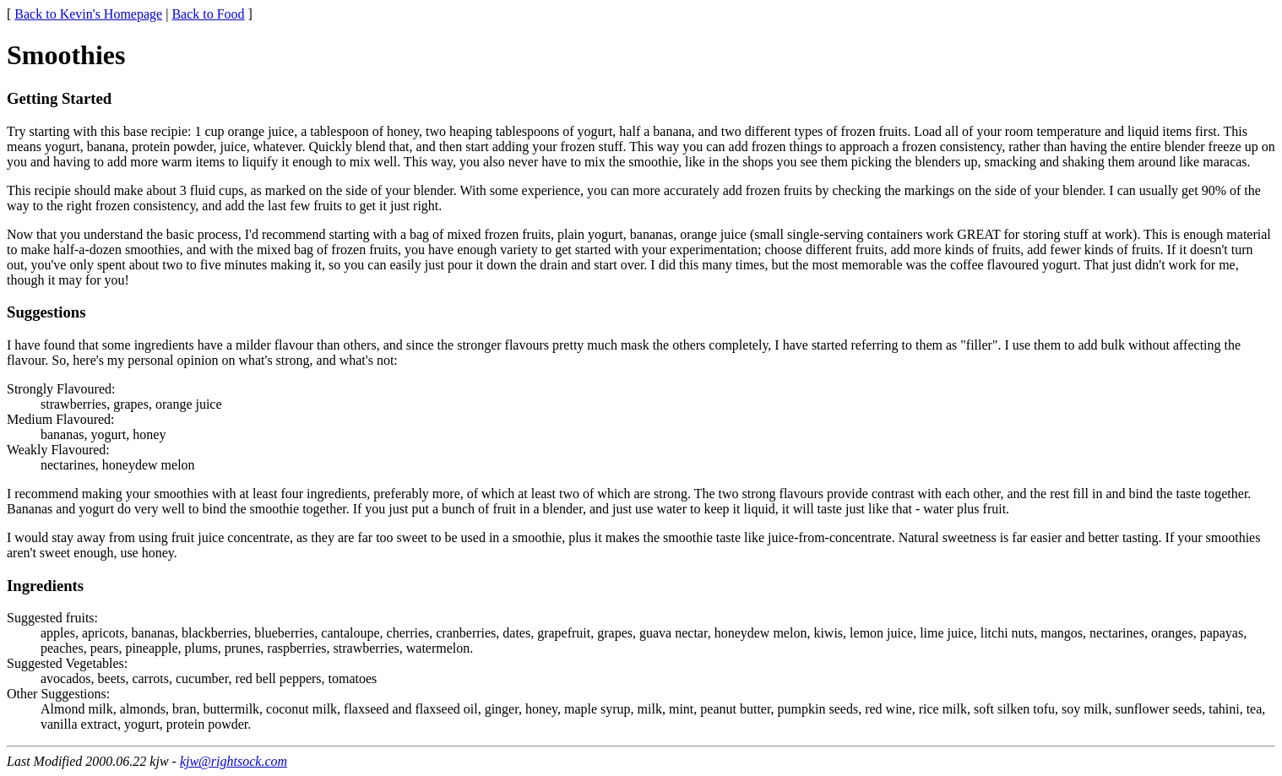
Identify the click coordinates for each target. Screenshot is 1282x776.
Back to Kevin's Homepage (88, 14)
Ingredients (45, 585)
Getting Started (59, 98)
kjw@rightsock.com (233, 761)
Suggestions (46, 312)
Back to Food (207, 14)
